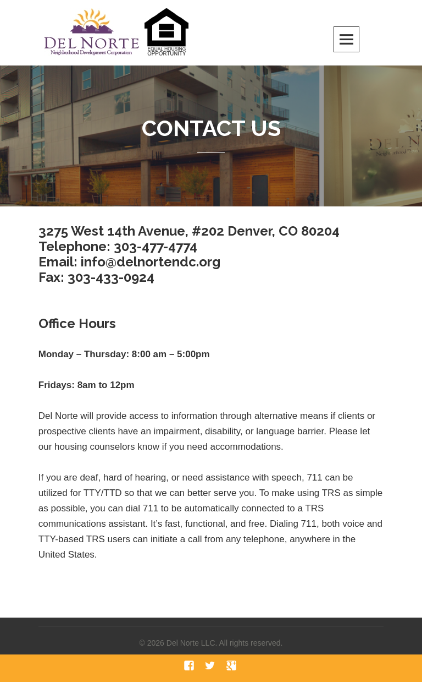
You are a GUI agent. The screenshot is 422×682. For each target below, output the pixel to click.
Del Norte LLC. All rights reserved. (224, 643)
